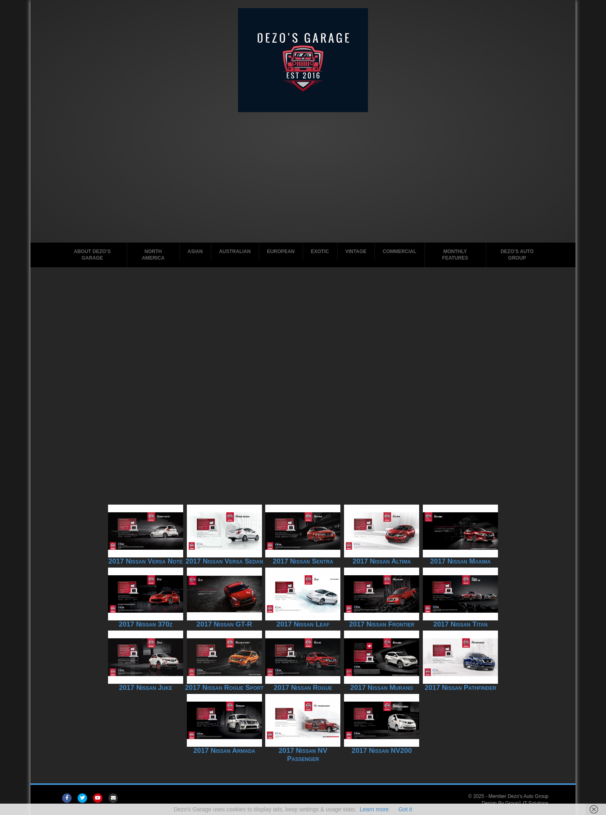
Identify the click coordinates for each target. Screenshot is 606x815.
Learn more (374, 809)
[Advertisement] (303, 181)
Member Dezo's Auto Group (519, 796)
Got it (405, 809)
